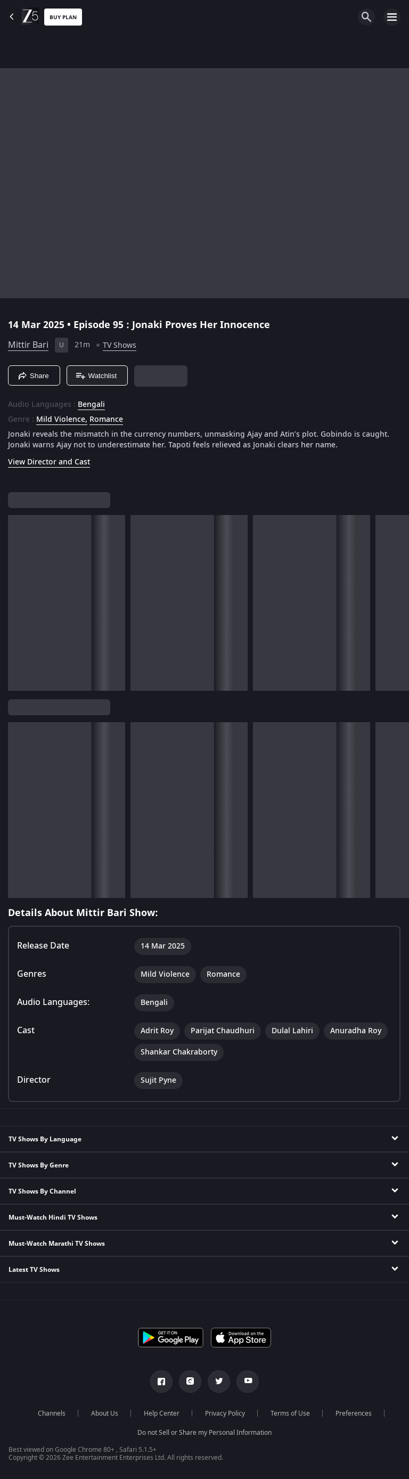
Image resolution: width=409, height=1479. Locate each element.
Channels (52, 1413)
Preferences (354, 1413)
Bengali (91, 404)
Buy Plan (63, 17)
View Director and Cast (49, 462)
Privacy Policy (225, 1413)
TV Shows (119, 345)
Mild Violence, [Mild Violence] (61, 419)
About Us (104, 1413)
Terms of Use (290, 1413)
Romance (106, 419)
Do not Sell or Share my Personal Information (204, 1432)
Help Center (161, 1413)
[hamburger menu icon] (391, 17)
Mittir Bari (28, 345)
